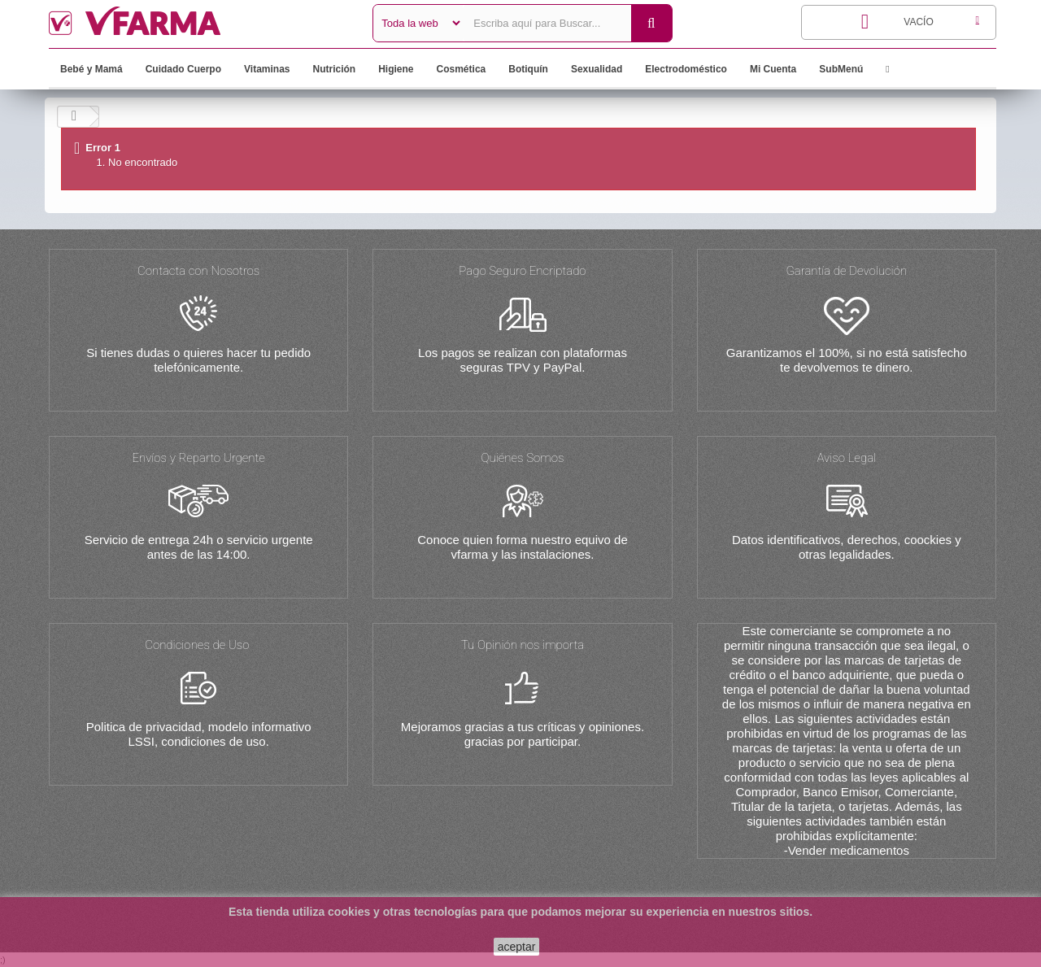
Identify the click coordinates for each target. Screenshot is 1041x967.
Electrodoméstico (686, 69)
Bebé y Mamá (91, 69)
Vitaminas (267, 69)
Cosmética (461, 69)
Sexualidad (596, 69)
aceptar (517, 946)
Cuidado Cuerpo (183, 69)
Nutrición (334, 69)
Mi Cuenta (773, 69)
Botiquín (528, 69)
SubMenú (841, 69)
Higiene (395, 69)
